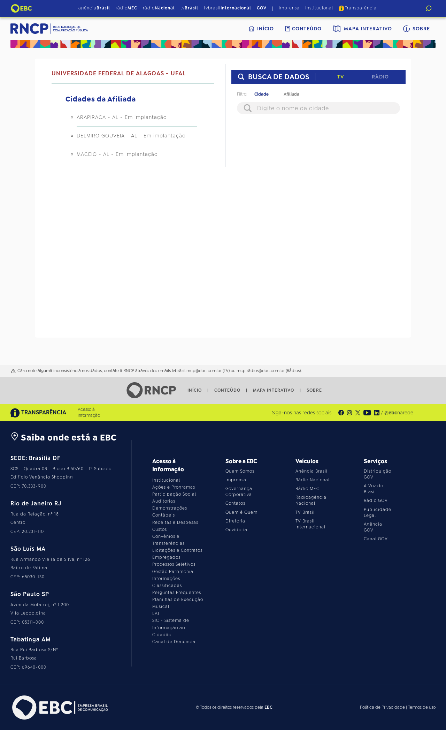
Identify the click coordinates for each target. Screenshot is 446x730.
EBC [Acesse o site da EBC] (268, 707)
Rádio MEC (307, 488)
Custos (159, 529)
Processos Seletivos (173, 564)
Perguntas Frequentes (176, 592)
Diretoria (235, 521)
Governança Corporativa (238, 491)
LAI (155, 613)
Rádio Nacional (312, 480)
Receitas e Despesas (175, 522)
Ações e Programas (173, 487)
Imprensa (289, 8)
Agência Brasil (311, 471)
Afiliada (291, 94)
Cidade (261, 94)
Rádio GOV (376, 500)
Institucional (319, 8)
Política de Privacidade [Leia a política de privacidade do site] (382, 707)
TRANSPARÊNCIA (38, 412)
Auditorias (163, 501)
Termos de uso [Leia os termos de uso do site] (422, 707)
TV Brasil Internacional (310, 524)
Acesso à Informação (89, 412)
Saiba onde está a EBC (63, 437)
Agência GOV (373, 527)
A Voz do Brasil (373, 489)
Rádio (380, 77)
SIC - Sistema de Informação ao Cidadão (170, 627)
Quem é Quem (241, 512)
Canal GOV (376, 539)
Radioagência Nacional (310, 500)
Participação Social (174, 494)
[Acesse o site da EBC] (59, 707)
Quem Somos (239, 471)
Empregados (166, 557)
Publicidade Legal (377, 512)
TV (340, 77)
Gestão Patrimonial (173, 571)
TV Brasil (305, 512)
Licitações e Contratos (177, 550)
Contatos (235, 503)
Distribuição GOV (377, 474)
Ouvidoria (236, 530)
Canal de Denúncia (173, 642)
